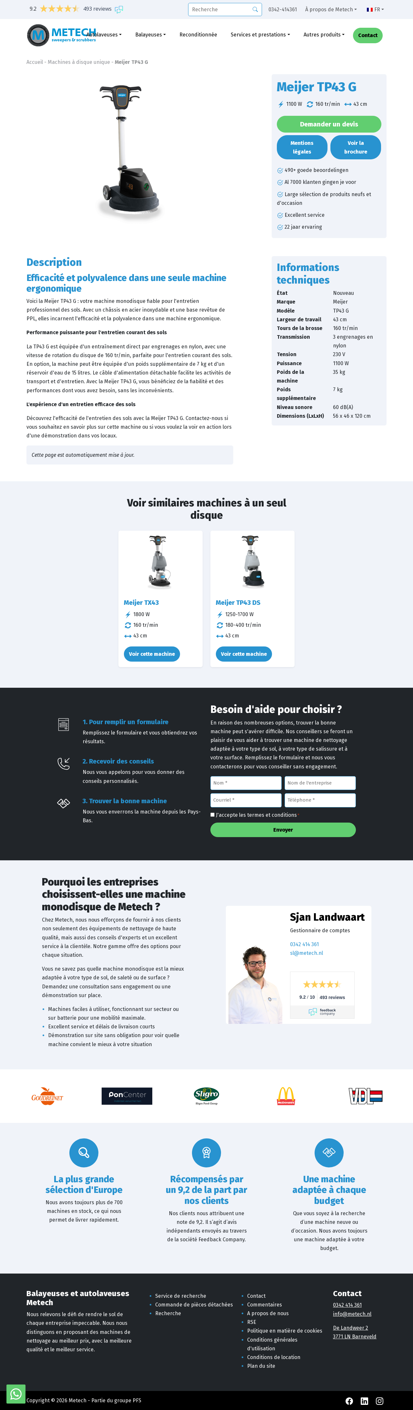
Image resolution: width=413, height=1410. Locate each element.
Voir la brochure (355, 147)
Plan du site (261, 1366)
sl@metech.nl (306, 953)
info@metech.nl (352, 1314)
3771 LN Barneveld (355, 1337)
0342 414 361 (304, 944)
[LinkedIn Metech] (365, 1400)
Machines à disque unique (79, 62)
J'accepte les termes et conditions (257, 815)
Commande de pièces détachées (194, 1305)
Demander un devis (329, 124)
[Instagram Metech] (379, 1400)
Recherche (168, 1313)
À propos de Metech (329, 9)
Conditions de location (273, 1357)
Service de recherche (180, 1296)
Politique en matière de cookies (284, 1331)
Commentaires (264, 1305)
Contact (368, 36)
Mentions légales (302, 147)
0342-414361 (282, 9)
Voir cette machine (152, 654)
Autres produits (322, 35)
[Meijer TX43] (160, 562)
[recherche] (225, 9)
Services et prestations (258, 35)
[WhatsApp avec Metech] (15, 1394)
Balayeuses (148, 35)
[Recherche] (255, 9)
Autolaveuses (102, 35)
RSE (251, 1322)
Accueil (34, 62)
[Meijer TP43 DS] (252, 562)
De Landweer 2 (350, 1328)
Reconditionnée (198, 35)
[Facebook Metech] (350, 1400)
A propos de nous (268, 1313)
